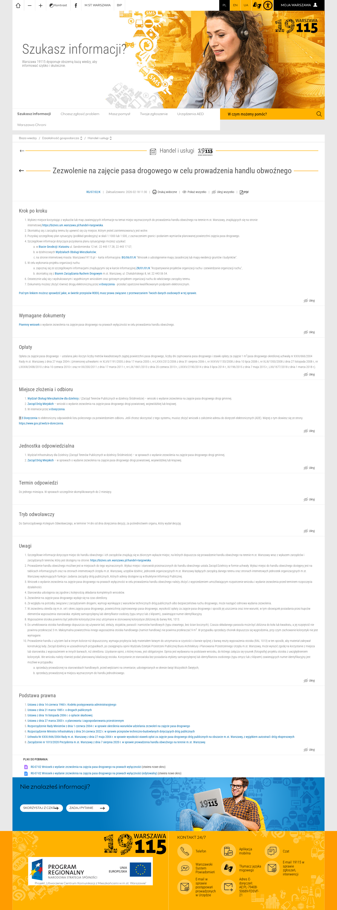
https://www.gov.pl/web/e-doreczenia (41, 423)
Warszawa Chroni (31, 125)
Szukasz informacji (34, 114)
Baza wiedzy (28, 138)
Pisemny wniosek (29, 324)
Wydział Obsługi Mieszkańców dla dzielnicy (53, 398)
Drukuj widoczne (167, 192)
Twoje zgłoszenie (154, 114)
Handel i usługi (98, 138)
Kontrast (58, 5)
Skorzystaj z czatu (40, 808)
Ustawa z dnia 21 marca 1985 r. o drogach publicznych (60, 710)
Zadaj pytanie (81, 808)
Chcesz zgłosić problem (80, 114)
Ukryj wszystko (225, 192)
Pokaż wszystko (197, 192)
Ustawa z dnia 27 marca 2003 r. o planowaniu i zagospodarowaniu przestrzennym (76, 720)
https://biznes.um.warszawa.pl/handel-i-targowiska (72, 225)
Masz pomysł (119, 114)
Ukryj (312, 301)
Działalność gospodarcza (60, 138)
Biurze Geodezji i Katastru (54, 246)
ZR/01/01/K (143, 268)
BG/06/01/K (129, 257)
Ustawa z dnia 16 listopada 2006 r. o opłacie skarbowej (60, 715)
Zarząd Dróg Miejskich (41, 404)
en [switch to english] (235, 5)
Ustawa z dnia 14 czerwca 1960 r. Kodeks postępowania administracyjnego (72, 704)
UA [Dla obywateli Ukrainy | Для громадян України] (246, 5)
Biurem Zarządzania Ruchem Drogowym (78, 273)
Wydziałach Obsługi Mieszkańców (76, 252)
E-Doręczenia (29, 418)
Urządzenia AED (190, 114)
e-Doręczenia (107, 284)
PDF (244, 192)
